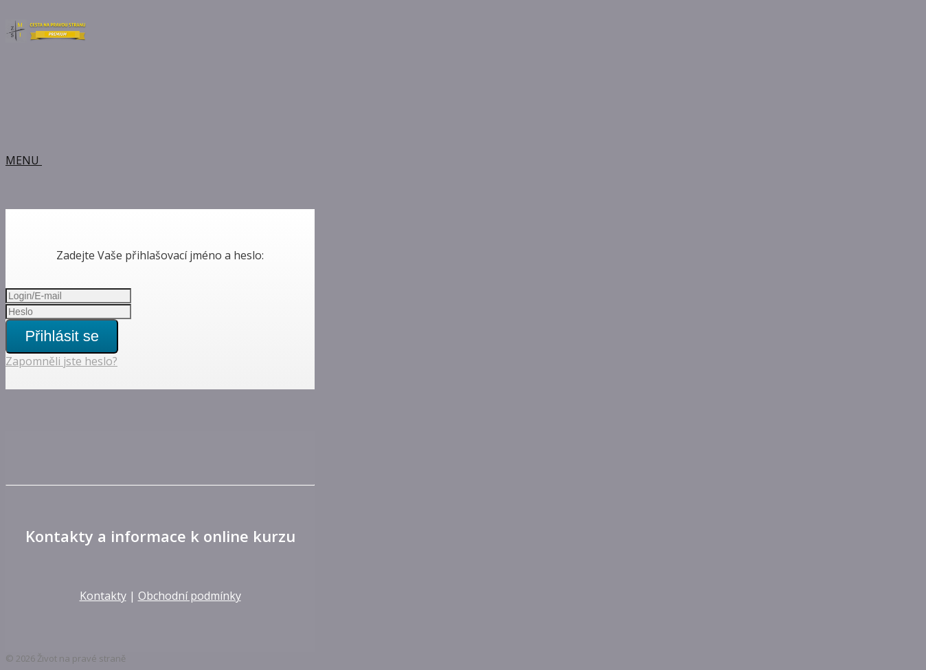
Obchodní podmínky (189, 595)
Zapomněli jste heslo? (61, 361)
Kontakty (103, 595)
